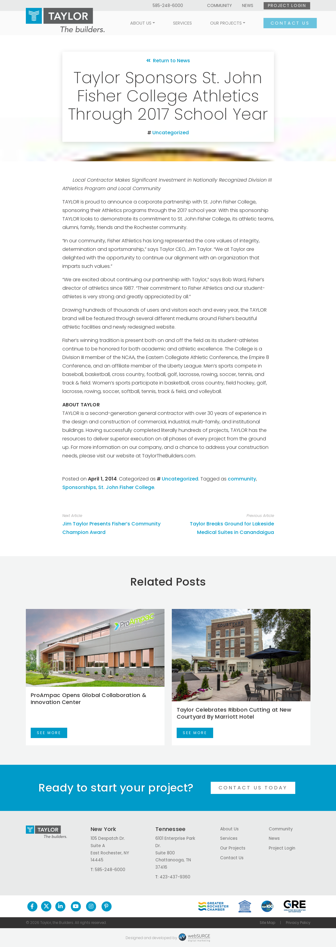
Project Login (287, 6)
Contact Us (283, 23)
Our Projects (220, 23)
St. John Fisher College (126, 487)
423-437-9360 (175, 877)
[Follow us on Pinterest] (106, 906)
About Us (134, 23)
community (242, 478)
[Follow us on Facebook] (32, 906)
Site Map (267, 922)
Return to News (168, 60)
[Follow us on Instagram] (91, 906)
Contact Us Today (253, 787)
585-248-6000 (168, 6)
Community (219, 6)
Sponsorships (79, 487)
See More (49, 732)
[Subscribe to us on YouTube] (75, 906)
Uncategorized (170, 132)
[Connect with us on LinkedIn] (60, 906)
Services (176, 23)
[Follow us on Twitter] (46, 906)
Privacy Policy (298, 922)
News (247, 6)
